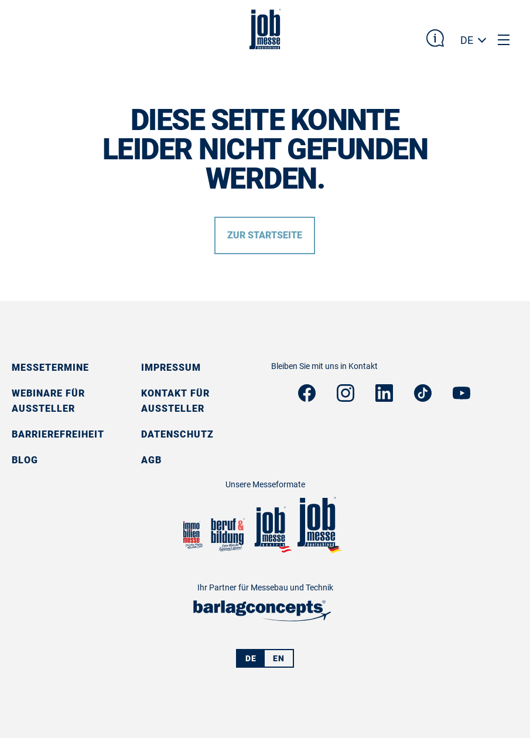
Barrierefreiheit (58, 434)
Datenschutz (177, 434)
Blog (25, 460)
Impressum (171, 367)
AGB (151, 460)
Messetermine (50, 367)
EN (279, 658)
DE (466, 40)
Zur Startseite (264, 235)
